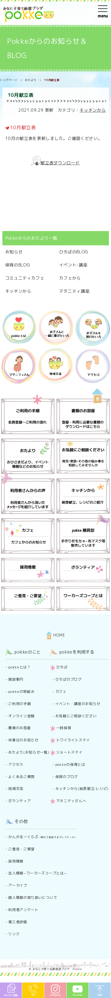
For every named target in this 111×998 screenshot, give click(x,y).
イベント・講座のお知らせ (77, 703)
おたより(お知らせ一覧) (28, 752)
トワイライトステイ (73, 740)
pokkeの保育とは (70, 764)
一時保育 (63, 727)
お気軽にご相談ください (76, 715)
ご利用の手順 (19, 703)
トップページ (8, 80)
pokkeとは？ (19, 667)
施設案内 (15, 679)
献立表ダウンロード (60, 163)
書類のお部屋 (19, 727)
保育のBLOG (17, 265)
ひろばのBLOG (74, 252)
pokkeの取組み (21, 691)
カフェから (70, 278)
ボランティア (19, 800)
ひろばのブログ (68, 679)
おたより (30, 80)
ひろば (61, 667)
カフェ (61, 691)
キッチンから (93, 110)
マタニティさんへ (71, 800)
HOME (55, 635)
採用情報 (15, 861)
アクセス (15, 764)
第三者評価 (17, 921)
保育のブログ (66, 776)
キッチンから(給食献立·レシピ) (82, 788)
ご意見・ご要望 (21, 849)
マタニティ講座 (74, 291)
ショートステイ (69, 752)
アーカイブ (17, 885)
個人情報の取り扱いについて (32, 897)
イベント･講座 (73, 265)
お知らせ (14, 252)
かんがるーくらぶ (42, 836)
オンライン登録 (21, 715)
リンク (14, 933)
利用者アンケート (23, 909)
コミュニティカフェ (24, 278)
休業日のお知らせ (23, 740)
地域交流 (15, 788)
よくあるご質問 (21, 776)
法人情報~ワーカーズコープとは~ (37, 873)
